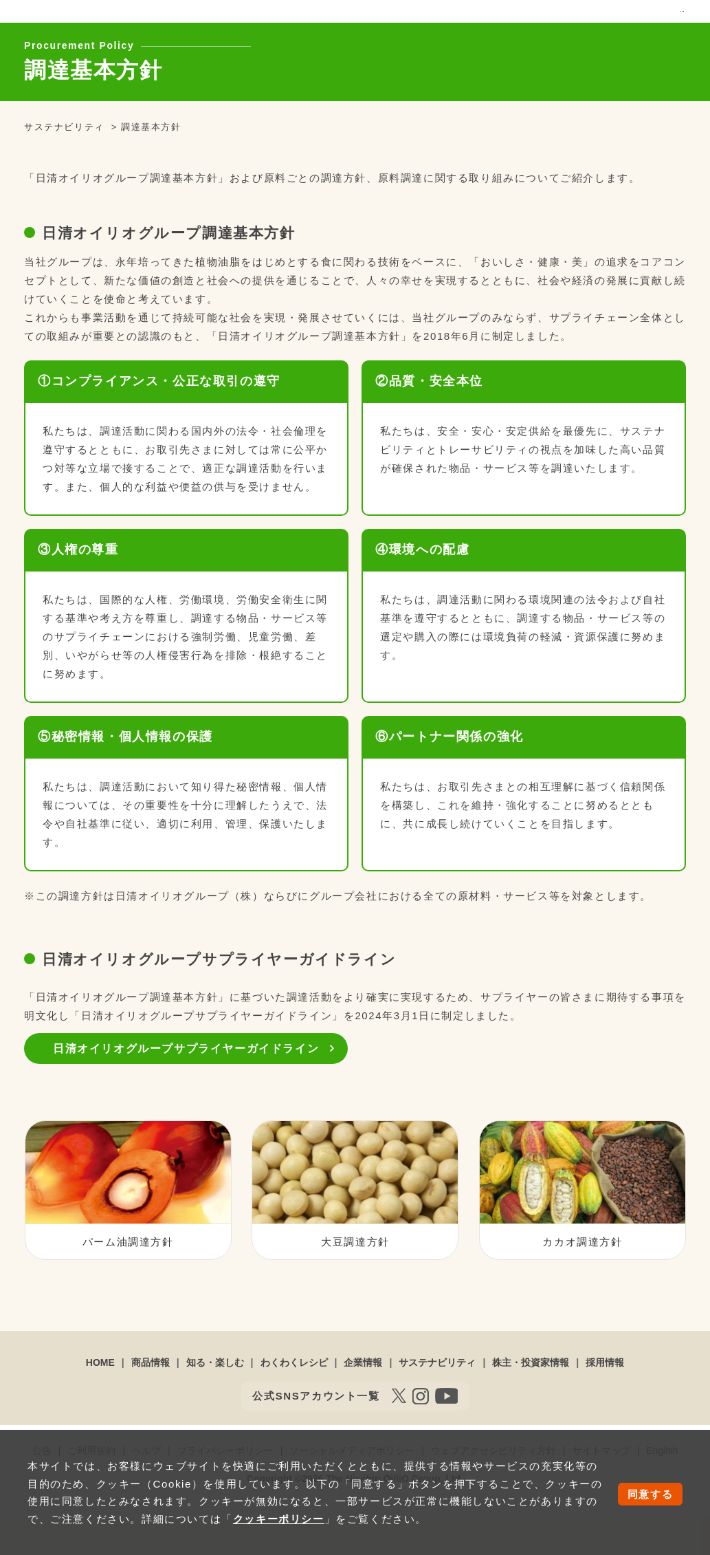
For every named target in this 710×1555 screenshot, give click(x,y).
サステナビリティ (468, 44)
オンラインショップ (435, 20)
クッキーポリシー (278, 1519)
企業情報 (386, 44)
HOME (100, 1402)
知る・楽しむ (220, 44)
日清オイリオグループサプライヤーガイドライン (186, 1088)
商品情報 (147, 44)
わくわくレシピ (307, 44)
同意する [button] (650, 1494)
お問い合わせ (507, 20)
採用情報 (651, 44)
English (621, 20)
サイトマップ (568, 20)
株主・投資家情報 (568, 44)
